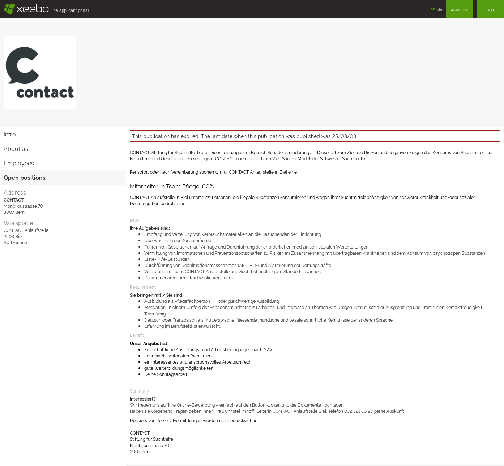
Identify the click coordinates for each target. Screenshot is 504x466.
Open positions (25, 177)
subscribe (459, 9)
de (439, 9)
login (490, 9)
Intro (10, 134)
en (433, 9)
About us (16, 148)
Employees (19, 163)
